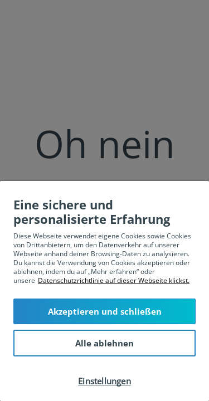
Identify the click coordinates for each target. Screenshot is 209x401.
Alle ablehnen (104, 343)
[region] (104, 291)
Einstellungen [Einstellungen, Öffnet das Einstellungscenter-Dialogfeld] (104, 381)
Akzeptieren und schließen (105, 311)
